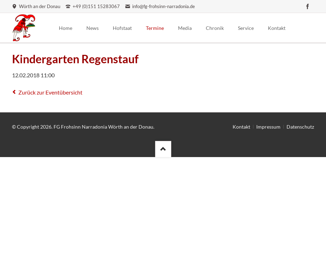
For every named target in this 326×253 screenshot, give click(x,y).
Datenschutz (300, 127)
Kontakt (241, 127)
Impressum (268, 127)
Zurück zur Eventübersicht (50, 92)
